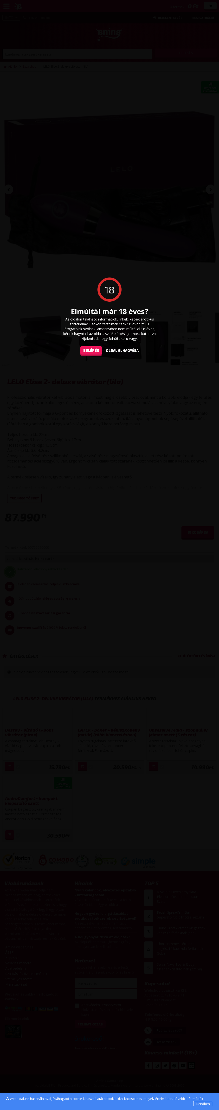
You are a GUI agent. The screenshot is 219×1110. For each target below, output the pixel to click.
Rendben (203, 1104)
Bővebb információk (188, 1098)
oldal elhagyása (122, 350)
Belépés (91, 350)
